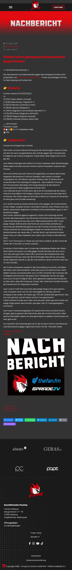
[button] (4, 566)
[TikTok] (42, 543)
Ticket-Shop (36, 533)
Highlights (7, 334)
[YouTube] (37, 543)
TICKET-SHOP (58, 7)
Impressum (36, 556)
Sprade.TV (35, 537)
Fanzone (16, 46)
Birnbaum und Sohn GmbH (28, 77)
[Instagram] (33, 543)
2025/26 (9, 46)
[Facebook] (30, 543)
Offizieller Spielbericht (12, 331)
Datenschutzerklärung (36, 560)
